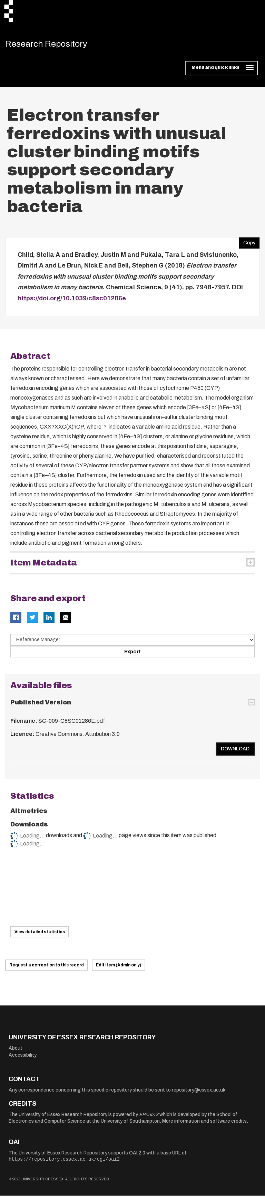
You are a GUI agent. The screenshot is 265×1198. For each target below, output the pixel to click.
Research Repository (53, 44)
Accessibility (23, 1057)
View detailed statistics (39, 934)
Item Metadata (43, 565)
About (15, 1050)
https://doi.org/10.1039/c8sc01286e (72, 300)
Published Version (40, 704)
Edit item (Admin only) (118, 967)
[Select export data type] (132, 642)
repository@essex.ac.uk (198, 1092)
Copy (247, 243)
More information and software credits (204, 1123)
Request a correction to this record (46, 967)
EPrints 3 (148, 1116)
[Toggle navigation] (221, 70)
